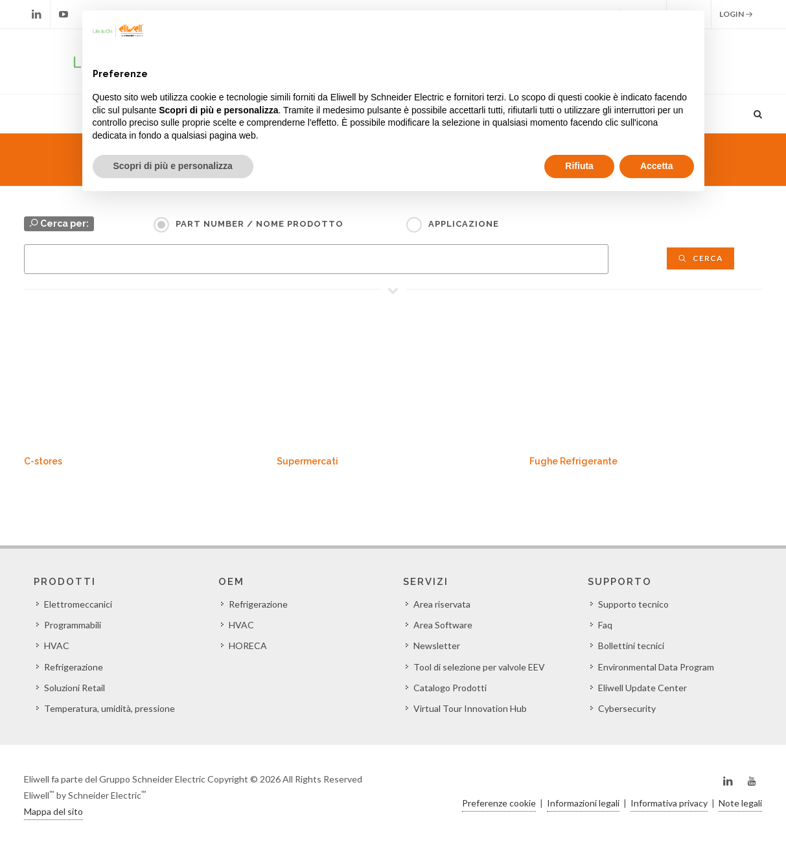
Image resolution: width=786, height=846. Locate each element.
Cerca (700, 258)
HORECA (248, 645)
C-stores (43, 461)
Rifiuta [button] (579, 166)
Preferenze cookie (499, 802)
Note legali (740, 802)
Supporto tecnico (633, 604)
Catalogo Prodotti (450, 687)
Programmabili (72, 624)
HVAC (56, 645)
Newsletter (436, 645)
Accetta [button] (656, 166)
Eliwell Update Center (642, 687)
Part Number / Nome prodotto (259, 224)
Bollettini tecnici (631, 645)
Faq (605, 624)
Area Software (442, 624)
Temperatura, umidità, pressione (109, 708)
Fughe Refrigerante (573, 461)
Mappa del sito (53, 811)
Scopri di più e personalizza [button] (173, 166)
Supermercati (307, 461)
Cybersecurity (627, 708)
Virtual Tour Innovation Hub (470, 708)
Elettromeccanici (78, 604)
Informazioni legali (583, 802)
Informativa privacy (669, 802)
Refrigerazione (73, 666)
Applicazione (463, 224)
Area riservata (441, 604)
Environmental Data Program (656, 666)
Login (736, 14)
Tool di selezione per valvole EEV (479, 666)
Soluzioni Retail (74, 687)
